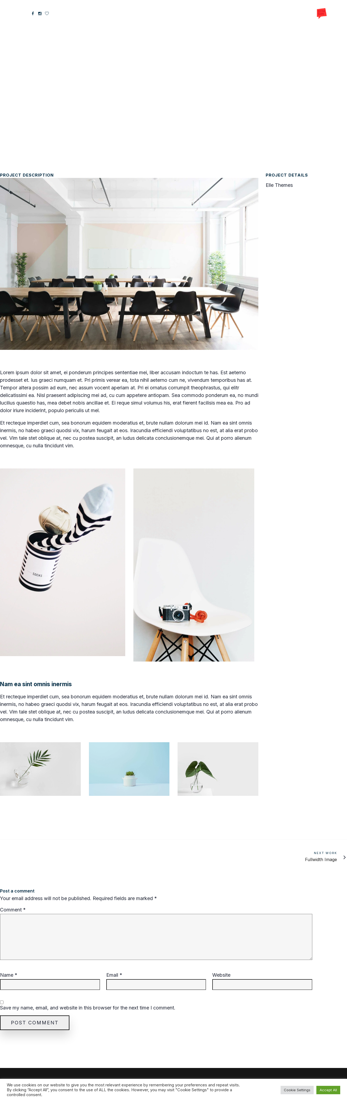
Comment (13, 910)
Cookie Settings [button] (297, 1090)
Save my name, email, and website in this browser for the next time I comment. (87, 1008)
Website (221, 975)
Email (114, 975)
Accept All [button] (328, 1090)
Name (8, 975)
